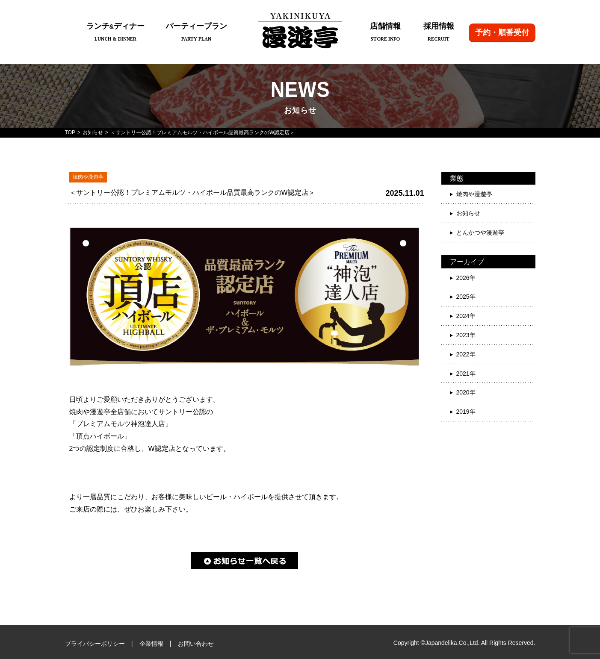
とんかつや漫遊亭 (480, 232)
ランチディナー (115, 33)
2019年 (466, 411)
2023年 (466, 335)
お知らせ (93, 132)
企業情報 (151, 643)
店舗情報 (385, 33)
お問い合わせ (196, 643)
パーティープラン (196, 33)
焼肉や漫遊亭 (474, 194)
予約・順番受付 (502, 32)
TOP (70, 132)
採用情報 (438, 33)
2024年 (466, 315)
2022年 (466, 354)
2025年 (466, 296)
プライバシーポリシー (95, 643)
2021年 (466, 373)
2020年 (466, 392)
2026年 (466, 277)
